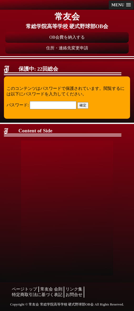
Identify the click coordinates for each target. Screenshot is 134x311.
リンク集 (74, 289)
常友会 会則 (51, 289)
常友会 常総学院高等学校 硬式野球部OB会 (61, 304)
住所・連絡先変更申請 (67, 48)
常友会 (67, 16)
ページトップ (24, 289)
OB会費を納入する (67, 37)
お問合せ (74, 294)
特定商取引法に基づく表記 (37, 294)
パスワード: (41, 105)
